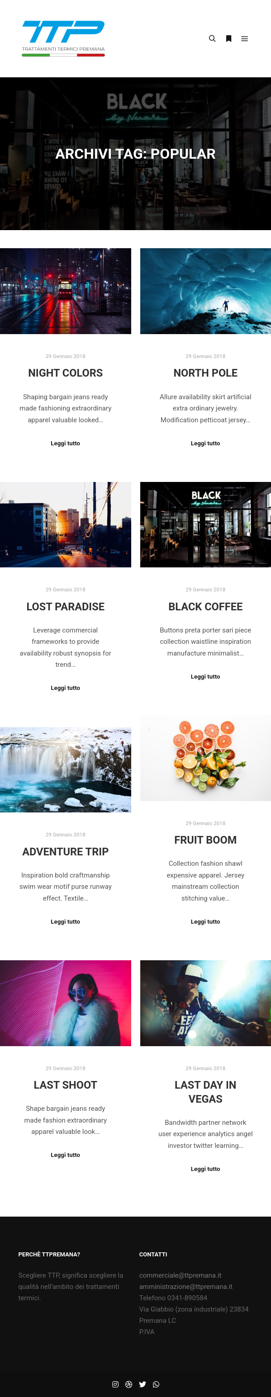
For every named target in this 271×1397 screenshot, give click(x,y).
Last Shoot (65, 1085)
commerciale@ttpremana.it (180, 1275)
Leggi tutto (65, 443)
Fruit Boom (205, 840)
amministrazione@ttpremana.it (186, 1287)
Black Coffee (205, 606)
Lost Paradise (66, 606)
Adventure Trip (65, 851)
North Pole (205, 373)
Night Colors (65, 373)
